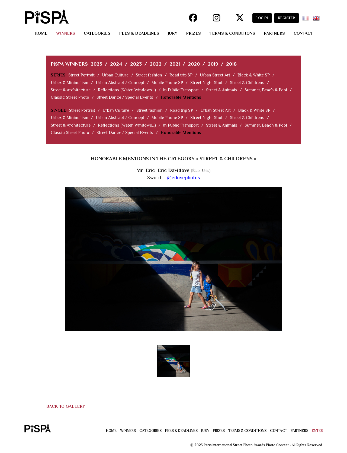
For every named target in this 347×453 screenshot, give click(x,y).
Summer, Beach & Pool (266, 90)
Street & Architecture (71, 90)
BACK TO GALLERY (65, 406)
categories (97, 33)
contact (303, 33)
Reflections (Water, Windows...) (127, 90)
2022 (156, 64)
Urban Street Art (215, 75)
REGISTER (286, 18)
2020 (194, 64)
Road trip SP (180, 75)
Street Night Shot (206, 82)
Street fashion (149, 75)
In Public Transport (181, 90)
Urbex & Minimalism (69, 82)
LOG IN (262, 18)
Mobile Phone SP (167, 82)
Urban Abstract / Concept (120, 82)
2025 (96, 64)
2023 (136, 64)
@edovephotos (183, 177)
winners (65, 33)
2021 (174, 64)
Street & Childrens (247, 82)
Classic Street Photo (70, 97)
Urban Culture (115, 75)
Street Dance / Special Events (125, 97)
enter (317, 431)
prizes (193, 33)
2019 (213, 64)
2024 (116, 64)
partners (274, 33)
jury (172, 33)
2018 (231, 64)
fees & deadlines (139, 33)
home (40, 33)
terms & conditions (232, 33)
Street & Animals (221, 90)
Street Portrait (81, 75)
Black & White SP (253, 75)
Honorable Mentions (180, 97)
